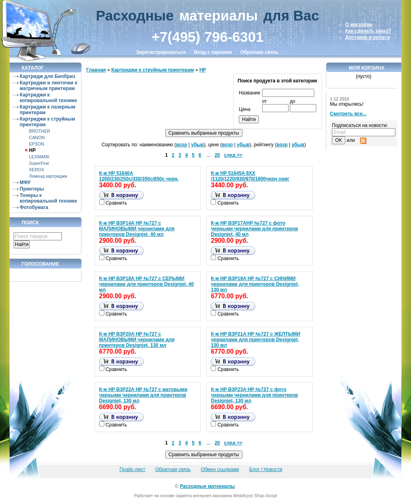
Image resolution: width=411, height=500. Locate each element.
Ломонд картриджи (48, 176)
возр (181, 145)
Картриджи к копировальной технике (48, 97)
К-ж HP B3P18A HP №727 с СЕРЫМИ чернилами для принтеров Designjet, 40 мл (146, 284)
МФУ (25, 182)
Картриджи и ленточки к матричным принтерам (48, 85)
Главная (96, 70)
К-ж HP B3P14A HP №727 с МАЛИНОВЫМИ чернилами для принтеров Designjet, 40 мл (137, 228)
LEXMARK (39, 156)
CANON (37, 137)
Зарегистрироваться (160, 52)
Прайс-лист (132, 469)
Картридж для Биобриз (47, 76)
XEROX (36, 169)
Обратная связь (259, 52)
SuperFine (39, 163)
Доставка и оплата (367, 37)
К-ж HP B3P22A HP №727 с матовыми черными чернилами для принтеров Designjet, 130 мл (143, 395)
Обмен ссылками (220, 469)
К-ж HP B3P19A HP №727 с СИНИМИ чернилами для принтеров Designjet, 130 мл (255, 284)
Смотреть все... (348, 114)
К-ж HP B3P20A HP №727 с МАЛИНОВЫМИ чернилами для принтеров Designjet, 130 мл (137, 339)
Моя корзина (367, 68)
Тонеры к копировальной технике (48, 198)
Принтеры (32, 189)
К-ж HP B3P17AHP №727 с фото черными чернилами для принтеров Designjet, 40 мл (254, 228)
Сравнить (116, 203)
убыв (197, 145)
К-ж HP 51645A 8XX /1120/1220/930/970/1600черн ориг (250, 176)
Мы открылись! (347, 104)
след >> (233, 155)
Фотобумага (34, 207)
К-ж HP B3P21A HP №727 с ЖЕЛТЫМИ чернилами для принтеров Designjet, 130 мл (255, 339)
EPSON (36, 143)
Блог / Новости (265, 469)
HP (32, 150)
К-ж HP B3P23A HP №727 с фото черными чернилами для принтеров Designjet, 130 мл (254, 395)
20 (217, 155)
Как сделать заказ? (368, 31)
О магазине (358, 24)
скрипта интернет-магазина (204, 495)
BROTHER (39, 131)
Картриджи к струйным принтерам (152, 70)
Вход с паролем (213, 52)
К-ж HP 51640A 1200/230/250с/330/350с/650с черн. (139, 176)
